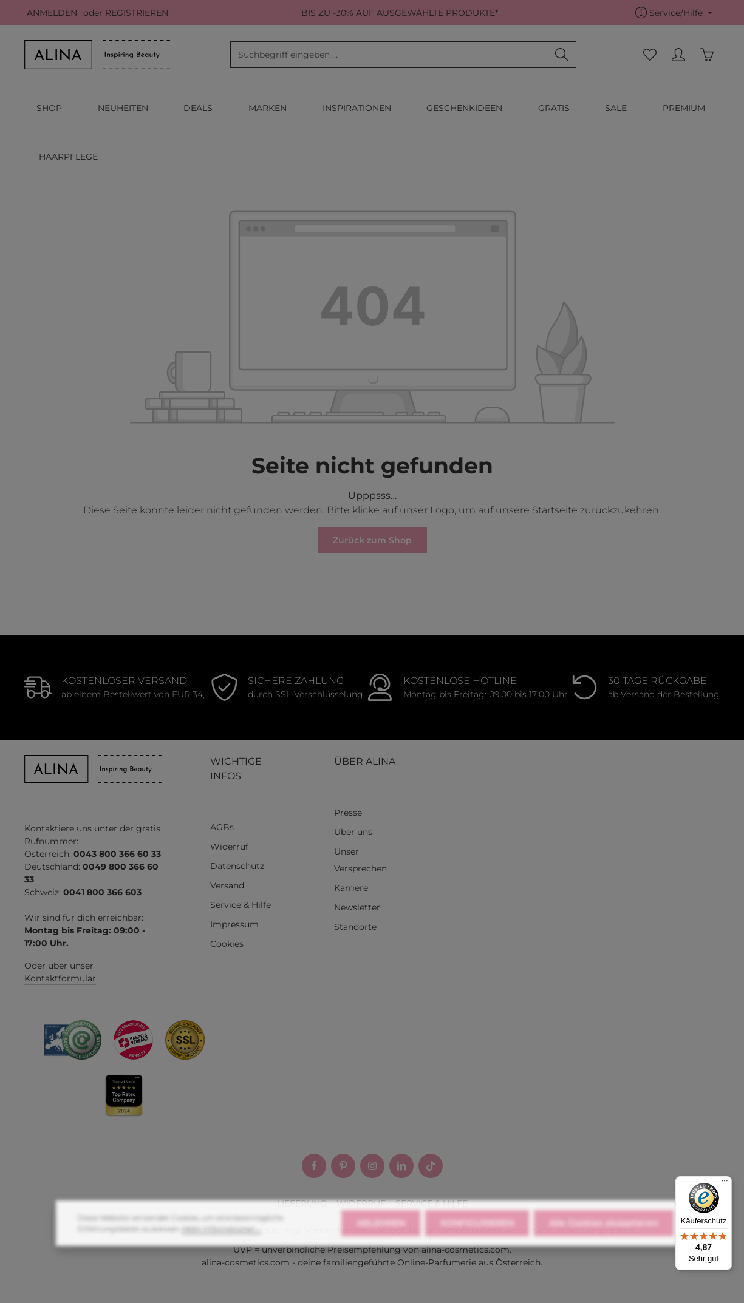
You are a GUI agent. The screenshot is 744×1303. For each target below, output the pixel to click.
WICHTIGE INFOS (236, 769)
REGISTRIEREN (136, 12)
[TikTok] (430, 1166)
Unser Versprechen (360, 860)
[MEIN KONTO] (678, 55)
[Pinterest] (343, 1166)
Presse (348, 812)
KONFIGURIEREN (477, 1239)
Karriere (351, 887)
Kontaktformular (60, 978)
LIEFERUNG (302, 1203)
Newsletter (357, 907)
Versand (227, 885)
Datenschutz (237, 866)
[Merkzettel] (649, 55)
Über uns (353, 832)
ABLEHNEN (381, 1239)
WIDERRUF (361, 1203)
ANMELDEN (52, 12)
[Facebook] (314, 1166)
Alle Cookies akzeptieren (603, 1239)
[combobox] (389, 54)
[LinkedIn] (401, 1166)
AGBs (222, 827)
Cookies (227, 943)
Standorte (355, 926)
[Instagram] (372, 1166)
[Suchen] (562, 54)
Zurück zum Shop (372, 540)
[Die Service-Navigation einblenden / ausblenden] (674, 13)
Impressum (234, 924)
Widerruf (229, 846)
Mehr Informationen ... (221, 1245)
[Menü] (724, 1183)
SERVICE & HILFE (431, 1203)
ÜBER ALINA (364, 761)
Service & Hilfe (240, 904)
